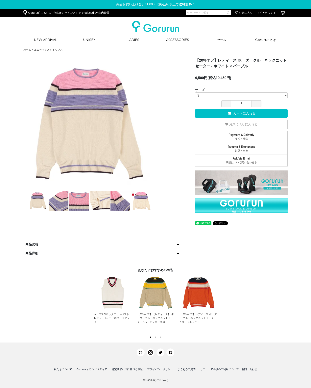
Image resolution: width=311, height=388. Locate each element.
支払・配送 (241, 136)
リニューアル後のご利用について (219, 369)
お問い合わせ (249, 369)
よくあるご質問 (187, 369)
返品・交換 (241, 148)
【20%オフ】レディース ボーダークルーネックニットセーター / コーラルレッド (198, 298)
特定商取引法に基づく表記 (127, 369)
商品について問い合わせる (241, 160)
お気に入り (244, 12)
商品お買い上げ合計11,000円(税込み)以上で (155, 4)
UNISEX (89, 40)
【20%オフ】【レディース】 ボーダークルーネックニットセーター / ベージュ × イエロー (155, 298)
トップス (57, 49)
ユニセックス (41, 49)
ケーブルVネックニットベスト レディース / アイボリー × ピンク (112, 298)
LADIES (133, 40)
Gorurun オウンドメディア (92, 369)
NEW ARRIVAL (45, 40)
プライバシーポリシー (160, 369)
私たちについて (63, 369)
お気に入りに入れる (241, 124)
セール (221, 40)
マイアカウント (266, 12)
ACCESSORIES (177, 40)
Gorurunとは (265, 40)
